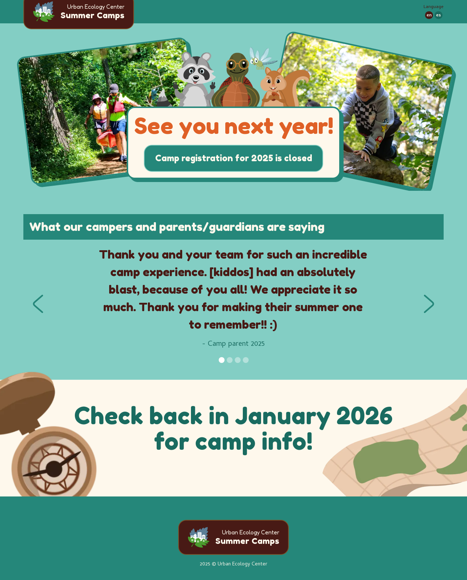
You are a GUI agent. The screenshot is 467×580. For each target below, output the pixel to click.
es (438, 15)
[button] (38, 304)
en (429, 15)
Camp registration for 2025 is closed (233, 158)
